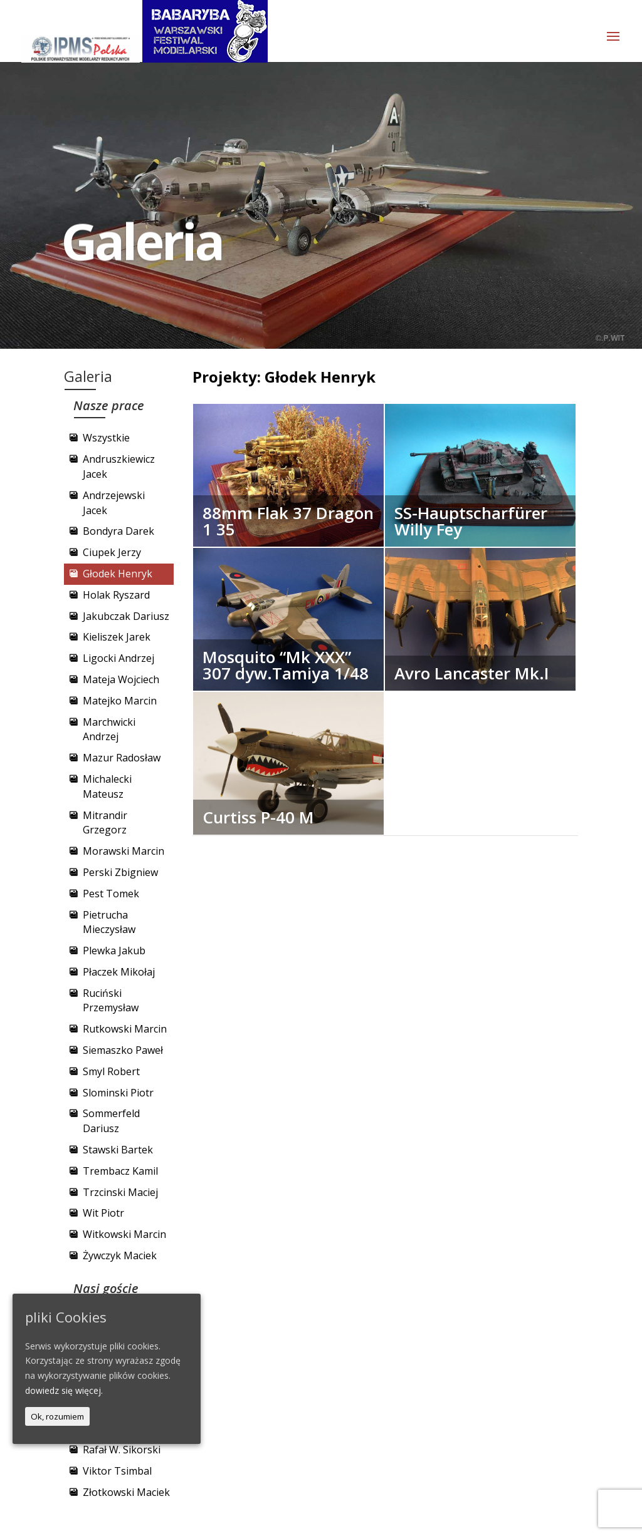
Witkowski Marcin (124, 1234)
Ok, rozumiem (57, 1416)
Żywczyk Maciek (120, 1255)
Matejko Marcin (120, 701)
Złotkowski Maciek (126, 1492)
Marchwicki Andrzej (109, 729)
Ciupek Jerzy (112, 552)
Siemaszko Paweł (123, 1050)
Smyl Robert (111, 1071)
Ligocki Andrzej (118, 658)
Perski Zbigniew (120, 872)
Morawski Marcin (123, 851)
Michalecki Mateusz (107, 786)
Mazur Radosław (121, 758)
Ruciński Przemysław (111, 1000)
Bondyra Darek (118, 531)
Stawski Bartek (118, 1150)
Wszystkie (106, 438)
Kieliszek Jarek (116, 637)
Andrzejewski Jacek (114, 502)
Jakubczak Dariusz (126, 616)
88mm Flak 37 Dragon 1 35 (288, 521)
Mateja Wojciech (121, 679)
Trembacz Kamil (120, 1171)
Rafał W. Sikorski (121, 1449)
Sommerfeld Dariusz (111, 1120)
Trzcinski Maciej (120, 1192)
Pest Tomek (111, 893)
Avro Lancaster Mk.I (471, 673)
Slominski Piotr (118, 1093)
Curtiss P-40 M (258, 817)
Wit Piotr (103, 1213)
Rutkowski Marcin (125, 1029)
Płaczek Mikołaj (119, 972)
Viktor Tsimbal (117, 1471)
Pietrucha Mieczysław (109, 922)
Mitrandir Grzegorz (105, 822)
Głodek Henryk (117, 573)
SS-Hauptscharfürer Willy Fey (470, 521)
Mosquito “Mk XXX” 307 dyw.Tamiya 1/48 (286, 665)
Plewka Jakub (114, 950)
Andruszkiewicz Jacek (119, 466)
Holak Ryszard (116, 595)
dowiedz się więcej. (64, 1390)
